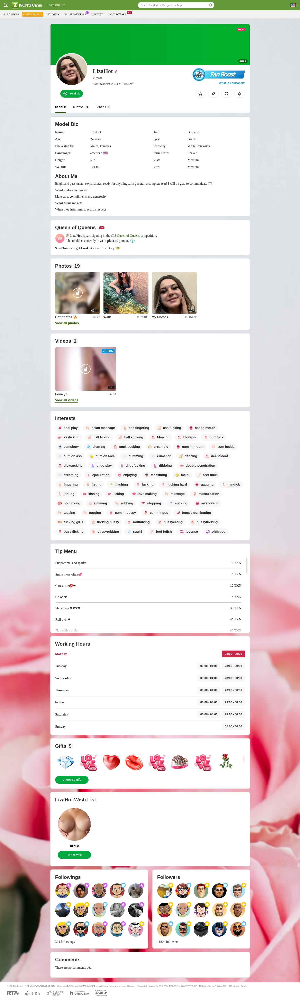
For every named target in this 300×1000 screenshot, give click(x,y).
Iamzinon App (118, 14)
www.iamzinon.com (45, 986)
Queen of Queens (128, 235)
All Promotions (76, 14)
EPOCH (70, 986)
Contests (97, 14)
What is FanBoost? (232, 83)
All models (11, 14)
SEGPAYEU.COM (87, 986)
